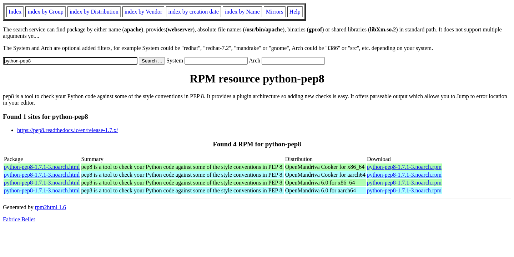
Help (295, 12)
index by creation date (193, 12)
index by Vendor (143, 12)
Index (15, 12)
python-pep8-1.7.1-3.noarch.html (42, 167)
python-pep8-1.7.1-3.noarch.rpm (404, 167)
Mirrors (274, 12)
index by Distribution (94, 12)
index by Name (242, 12)
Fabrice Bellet (19, 219)
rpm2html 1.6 (50, 207)
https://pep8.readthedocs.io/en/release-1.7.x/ (67, 130)
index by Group (45, 12)
